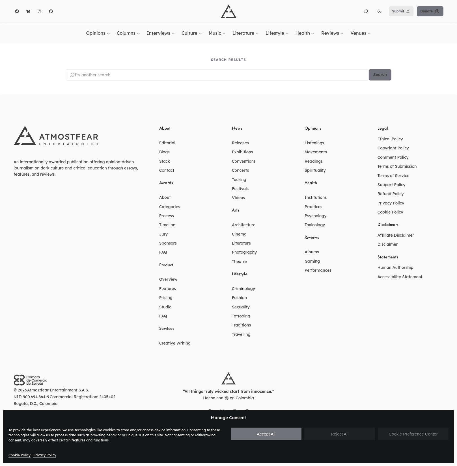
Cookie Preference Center (413, 434)
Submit (401, 11)
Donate (430, 11)
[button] (366, 11)
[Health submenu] (312, 33)
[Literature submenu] (257, 33)
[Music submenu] (224, 33)
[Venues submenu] (369, 33)
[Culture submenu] (200, 33)
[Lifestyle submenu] (287, 33)
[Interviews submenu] (173, 33)
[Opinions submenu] (108, 33)
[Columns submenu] (138, 33)
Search (380, 74)
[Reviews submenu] (342, 33)
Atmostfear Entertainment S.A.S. (58, 390)
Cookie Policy (19, 455)
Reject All (340, 434)
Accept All (266, 434)
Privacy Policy (44, 455)
